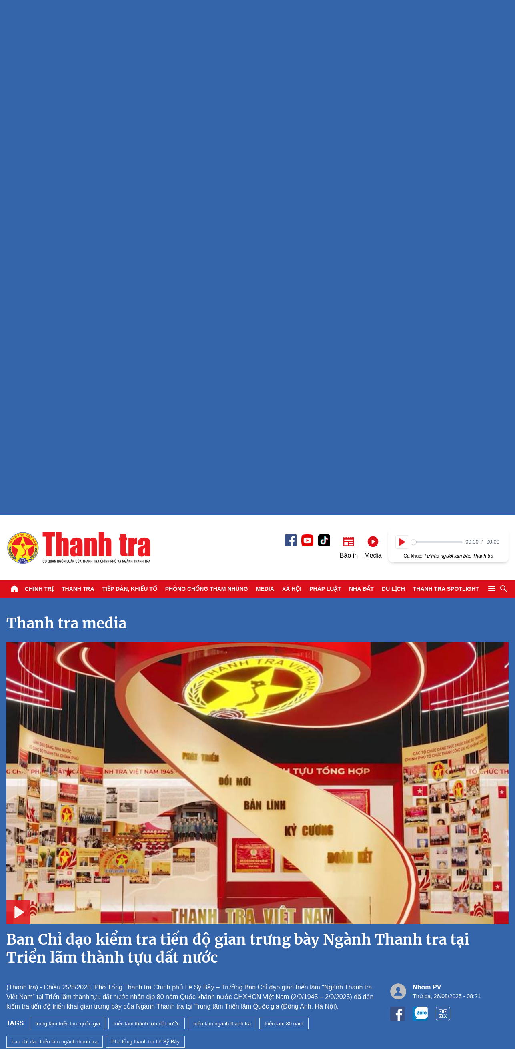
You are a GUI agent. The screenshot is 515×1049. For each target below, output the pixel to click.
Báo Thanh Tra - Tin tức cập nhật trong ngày (78, 32)
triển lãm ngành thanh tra (222, 508)
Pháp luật (325, 73)
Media (265, 73)
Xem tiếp (32, 573)
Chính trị (39, 73)
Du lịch (393, 73)
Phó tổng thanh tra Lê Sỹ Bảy (145, 526)
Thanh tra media (66, 108)
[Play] (402, 27)
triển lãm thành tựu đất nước (147, 508)
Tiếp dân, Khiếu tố (129, 73)
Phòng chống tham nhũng (206, 73)
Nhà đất (361, 73)
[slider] (437, 27)
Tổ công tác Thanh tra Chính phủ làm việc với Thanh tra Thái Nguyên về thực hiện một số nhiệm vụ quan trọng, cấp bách (332, 681)
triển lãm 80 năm (284, 508)
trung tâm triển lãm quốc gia (67, 508)
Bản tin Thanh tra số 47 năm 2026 (94, 749)
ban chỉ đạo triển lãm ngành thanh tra (55, 526)
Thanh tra (78, 73)
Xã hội (291, 73)
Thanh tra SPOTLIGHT (446, 73)
